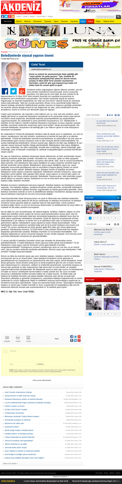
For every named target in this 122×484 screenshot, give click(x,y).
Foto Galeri (90, 198)
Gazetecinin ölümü (12, 427)
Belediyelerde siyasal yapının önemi (20, 52)
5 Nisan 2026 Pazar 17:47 (105, 141)
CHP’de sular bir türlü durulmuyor (102, 233)
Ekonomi (37, 21)
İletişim (32, 16)
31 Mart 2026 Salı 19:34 (104, 154)
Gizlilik (25, 16)
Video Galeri (90, 280)
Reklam (50, 16)
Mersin (27, 21)
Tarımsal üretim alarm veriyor (16, 447)
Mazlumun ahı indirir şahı (14, 423)
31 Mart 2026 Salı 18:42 (104, 179)
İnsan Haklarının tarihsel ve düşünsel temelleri (22, 451)
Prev (116, 115)
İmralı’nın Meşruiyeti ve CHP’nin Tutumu (106, 258)
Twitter (13, 91)
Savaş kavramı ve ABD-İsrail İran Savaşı (20, 396)
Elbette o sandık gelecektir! (104, 244)
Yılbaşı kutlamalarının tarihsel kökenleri (20, 437)
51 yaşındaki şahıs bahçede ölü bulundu (107, 122)
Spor (56, 21)
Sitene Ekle (108, 21)
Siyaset (47, 21)
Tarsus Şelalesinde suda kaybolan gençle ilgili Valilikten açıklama (108, 136)
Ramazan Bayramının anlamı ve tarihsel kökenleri (24, 399)
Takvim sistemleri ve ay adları (16, 444)
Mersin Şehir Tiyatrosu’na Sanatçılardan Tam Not (106, 187)
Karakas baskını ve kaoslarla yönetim (19, 434)
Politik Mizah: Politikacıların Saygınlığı (104, 270)
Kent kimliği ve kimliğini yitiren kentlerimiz (20, 454)
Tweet (57, 339)
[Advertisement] (41, 313)
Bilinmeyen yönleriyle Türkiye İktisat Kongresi (22, 416)
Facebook (5, 91)
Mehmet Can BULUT (103, 230)
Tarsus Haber (41, 16)
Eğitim (19, 21)
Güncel (64, 21)
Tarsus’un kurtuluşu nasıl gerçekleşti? (19, 441)
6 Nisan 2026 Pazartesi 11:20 (106, 125)
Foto (83, 21)
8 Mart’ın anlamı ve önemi (15, 406)
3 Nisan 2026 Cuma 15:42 (105, 167)
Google (22, 91)
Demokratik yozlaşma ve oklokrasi (18, 420)
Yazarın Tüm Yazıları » (10, 463)
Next (118, 115)
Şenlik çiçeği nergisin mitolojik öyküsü (19, 430)
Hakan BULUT (100, 242)
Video (90, 21)
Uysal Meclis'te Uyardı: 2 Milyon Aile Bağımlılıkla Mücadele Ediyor (106, 162)
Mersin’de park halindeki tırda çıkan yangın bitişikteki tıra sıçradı (108, 175)
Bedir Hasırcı (99, 254)
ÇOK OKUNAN (93, 115)
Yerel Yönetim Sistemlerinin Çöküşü (18, 392)
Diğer (98, 21)
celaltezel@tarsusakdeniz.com (41, 69)
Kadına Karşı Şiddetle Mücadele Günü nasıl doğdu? (24, 458)
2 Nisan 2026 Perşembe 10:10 (106, 190)
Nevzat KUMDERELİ (103, 267)
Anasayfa (4, 52)
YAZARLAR (91, 224)
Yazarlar (74, 21)
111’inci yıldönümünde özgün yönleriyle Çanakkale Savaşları (28, 403)
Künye (19, 16)
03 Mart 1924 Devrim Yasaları (16, 410)
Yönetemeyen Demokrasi (14, 413)
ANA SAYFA (8, 21)
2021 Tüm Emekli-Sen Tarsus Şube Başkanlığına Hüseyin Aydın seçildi (108, 149)
